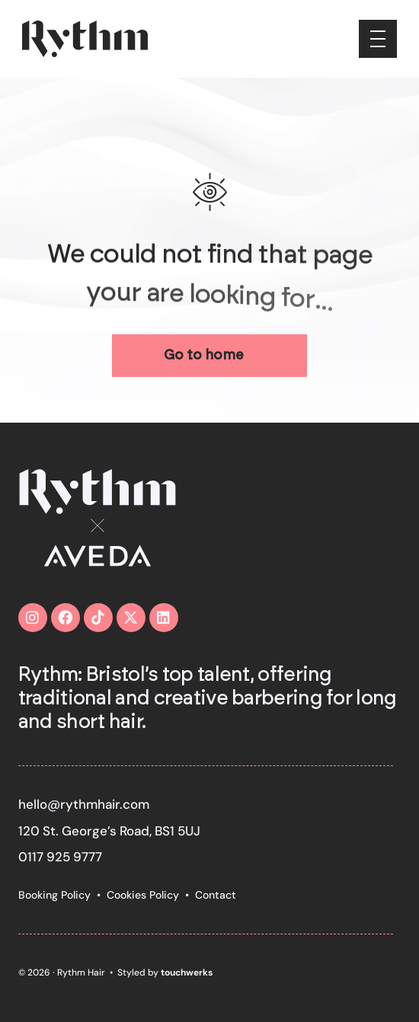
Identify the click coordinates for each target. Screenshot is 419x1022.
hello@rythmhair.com (83, 804)
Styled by (165, 972)
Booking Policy (54, 895)
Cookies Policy (143, 895)
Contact (215, 895)
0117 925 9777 (60, 856)
